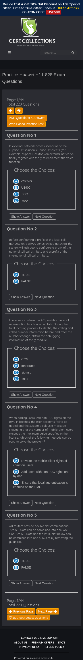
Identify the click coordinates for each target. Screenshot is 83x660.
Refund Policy (54, 647)
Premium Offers (42, 642)
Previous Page (21, 611)
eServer (26, 181)
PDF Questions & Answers (27, 118)
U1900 (25, 187)
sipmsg (26, 372)
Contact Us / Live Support (40, 638)
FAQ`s (62, 642)
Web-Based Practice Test (26, 124)
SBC (24, 194)
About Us (20, 642)
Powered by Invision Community (34, 658)
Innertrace (28, 366)
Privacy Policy (29, 647)
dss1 (24, 379)
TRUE (25, 275)
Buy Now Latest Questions (28, 617)
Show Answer (20, 216)
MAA (24, 200)
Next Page (47, 611)
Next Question (44, 216)
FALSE (26, 281)
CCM (24, 359)
